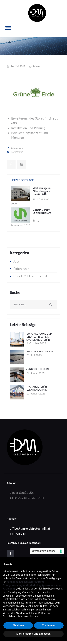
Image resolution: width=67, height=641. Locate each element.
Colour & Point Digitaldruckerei (42, 213)
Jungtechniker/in (37, 369)
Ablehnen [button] (18, 625)
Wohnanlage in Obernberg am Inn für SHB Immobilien (42, 192)
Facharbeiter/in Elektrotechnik (36, 388)
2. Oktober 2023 (36, 343)
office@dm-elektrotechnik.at (30, 528)
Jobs (16, 261)
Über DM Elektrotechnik (30, 276)
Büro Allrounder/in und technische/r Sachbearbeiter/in (39, 336)
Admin (36, 66)
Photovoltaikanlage (39, 351)
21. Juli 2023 (34, 355)
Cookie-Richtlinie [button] (38, 588)
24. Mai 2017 (18, 66)
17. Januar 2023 (35, 393)
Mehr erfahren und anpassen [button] (33, 633)
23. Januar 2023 (35, 372)
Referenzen (17, 148)
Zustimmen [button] (49, 625)
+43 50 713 (18, 534)
